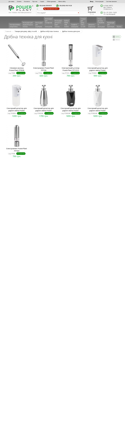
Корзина (92, 12)
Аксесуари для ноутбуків (38, 25)
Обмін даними (51, 1)
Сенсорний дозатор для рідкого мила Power (98, 69)
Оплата (19, 1)
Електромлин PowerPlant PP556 (43, 69)
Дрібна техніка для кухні (71, 31)
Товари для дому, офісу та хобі (83, 23)
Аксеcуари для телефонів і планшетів (48, 23)
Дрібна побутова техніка (49, 31)
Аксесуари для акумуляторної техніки (28, 25)
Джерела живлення (91, 26)
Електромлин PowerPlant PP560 (16, 149)
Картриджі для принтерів (110, 25)
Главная (8, 31)
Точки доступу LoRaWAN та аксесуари (101, 23)
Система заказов (111, 1)
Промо (119, 27)
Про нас (34, 1)
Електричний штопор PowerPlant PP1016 (70, 69)
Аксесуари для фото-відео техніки (58, 24)
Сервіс (42, 1)
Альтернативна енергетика (15, 26)
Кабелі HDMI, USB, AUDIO (66, 24)
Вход (91, 1)
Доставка (11, 1)
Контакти (27, 1)
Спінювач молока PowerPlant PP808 (16, 69)
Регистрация (99, 1)
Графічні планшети (74, 26)
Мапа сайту (62, 1)
